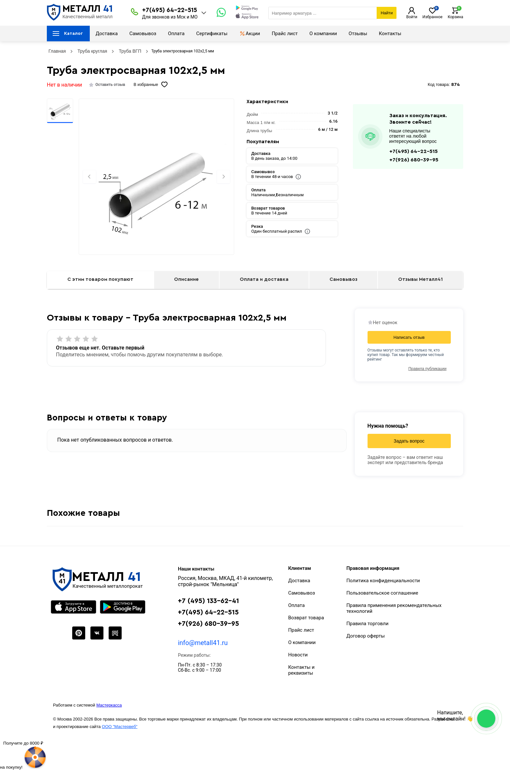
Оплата (176, 33)
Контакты (390, 33)
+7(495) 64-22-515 (169, 10)
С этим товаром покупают (100, 279)
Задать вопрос (409, 441)
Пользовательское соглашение (382, 593)
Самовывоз (142, 33)
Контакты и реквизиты (301, 670)
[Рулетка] (23, 755)
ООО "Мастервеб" (119, 726)
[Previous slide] (89, 176)
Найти (387, 12)
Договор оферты (365, 636)
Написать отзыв (409, 337)
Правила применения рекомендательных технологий (394, 608)
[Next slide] (223, 176)
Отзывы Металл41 (420, 279)
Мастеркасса (109, 705)
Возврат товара (306, 618)
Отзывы (358, 33)
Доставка (107, 33)
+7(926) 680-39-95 (413, 159)
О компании (323, 33)
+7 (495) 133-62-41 (208, 601)
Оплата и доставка (264, 279)
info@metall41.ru (203, 643)
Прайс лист (285, 33)
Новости (298, 655)
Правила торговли (367, 623)
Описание (186, 279)
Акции (249, 33)
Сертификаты (211, 33)
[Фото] (156, 188)
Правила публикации (427, 368)
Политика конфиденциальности (383, 581)
